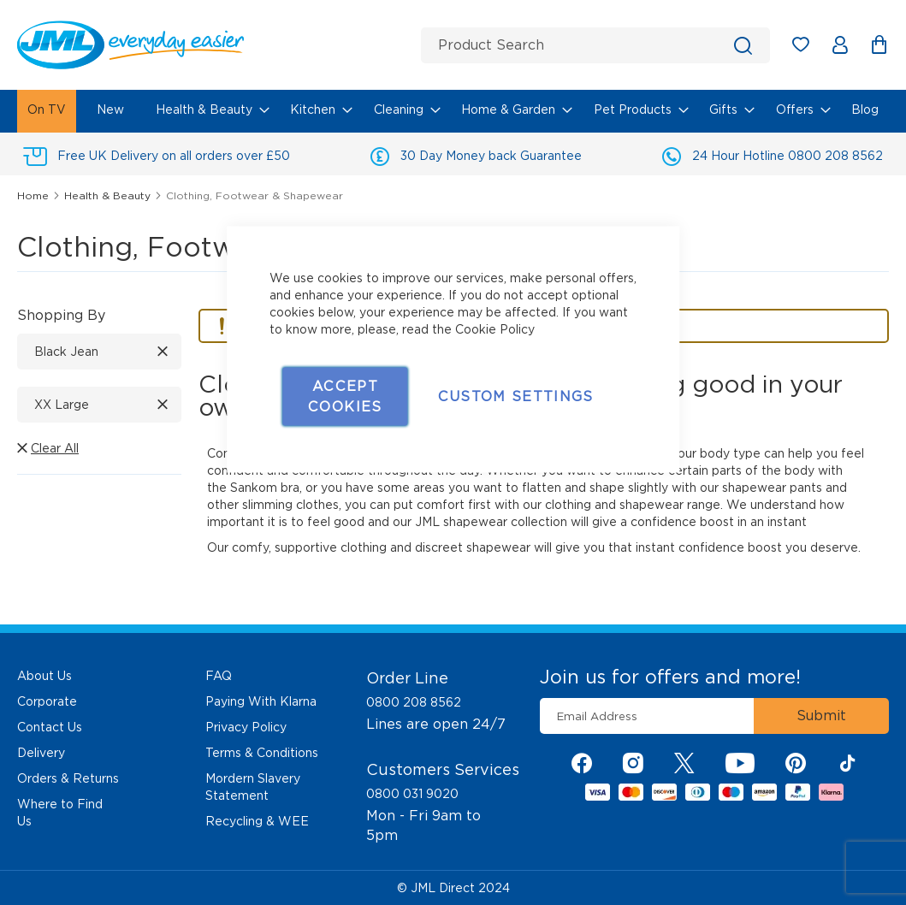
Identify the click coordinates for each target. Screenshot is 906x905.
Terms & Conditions (261, 753)
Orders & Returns (68, 778)
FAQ (218, 676)
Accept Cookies (345, 396)
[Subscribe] (821, 716)
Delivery (41, 753)
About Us (44, 676)
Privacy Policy (246, 727)
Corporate (47, 701)
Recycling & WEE (257, 821)
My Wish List (808, 47)
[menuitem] (46, 111)
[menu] (453, 111)
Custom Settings (516, 396)
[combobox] (595, 45)
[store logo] (212, 45)
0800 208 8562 (413, 702)
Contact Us (49, 727)
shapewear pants (772, 487)
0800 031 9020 (412, 794)
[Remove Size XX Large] (162, 404)
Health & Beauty (109, 195)
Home (34, 195)
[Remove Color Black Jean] (162, 351)
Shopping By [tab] (61, 315)
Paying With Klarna (261, 701)
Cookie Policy (495, 329)
